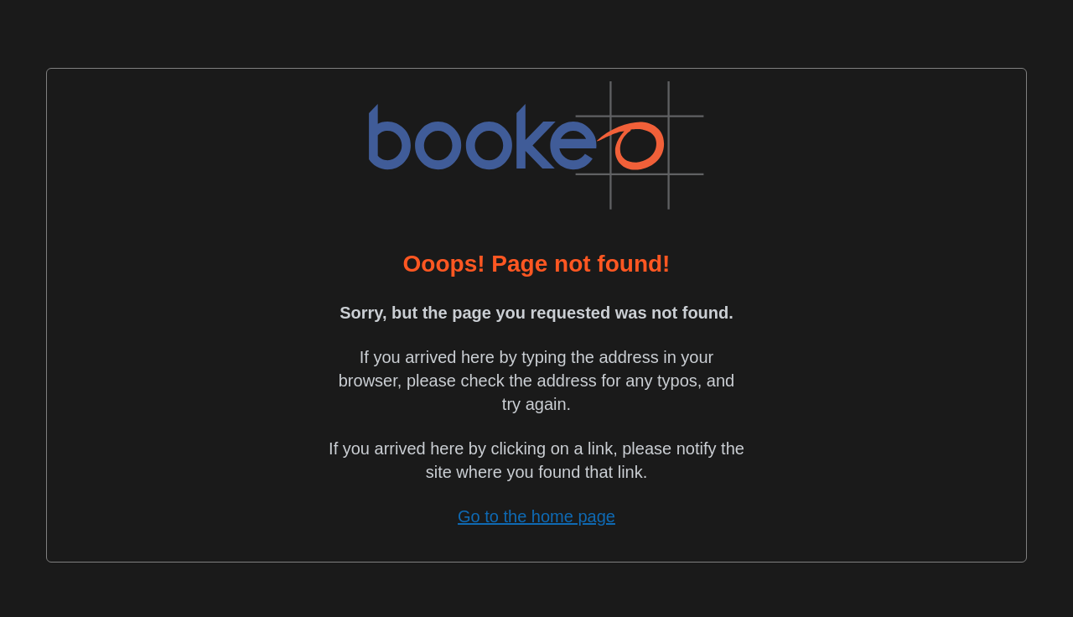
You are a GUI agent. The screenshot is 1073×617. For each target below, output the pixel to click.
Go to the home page (536, 516)
